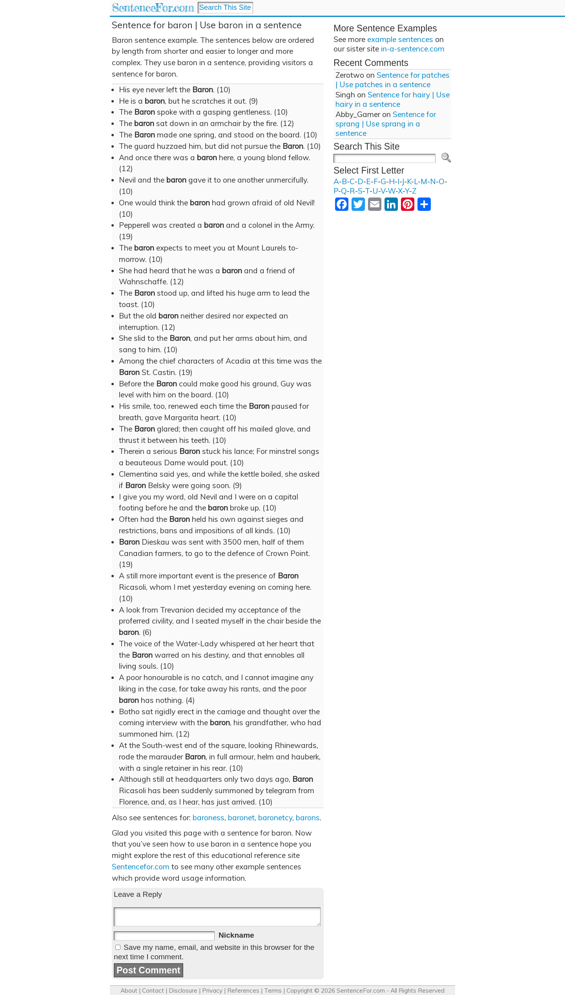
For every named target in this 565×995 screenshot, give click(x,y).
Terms (273, 990)
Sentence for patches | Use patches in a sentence (392, 79)
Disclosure (183, 990)
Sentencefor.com (141, 866)
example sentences (400, 39)
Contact (153, 990)
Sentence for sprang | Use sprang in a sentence (385, 124)
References (243, 990)
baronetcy (275, 817)
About (128, 990)
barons (308, 817)
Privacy (212, 990)
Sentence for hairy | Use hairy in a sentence (392, 99)
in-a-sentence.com (413, 48)
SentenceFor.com (153, 8)
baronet (241, 817)
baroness (208, 817)
